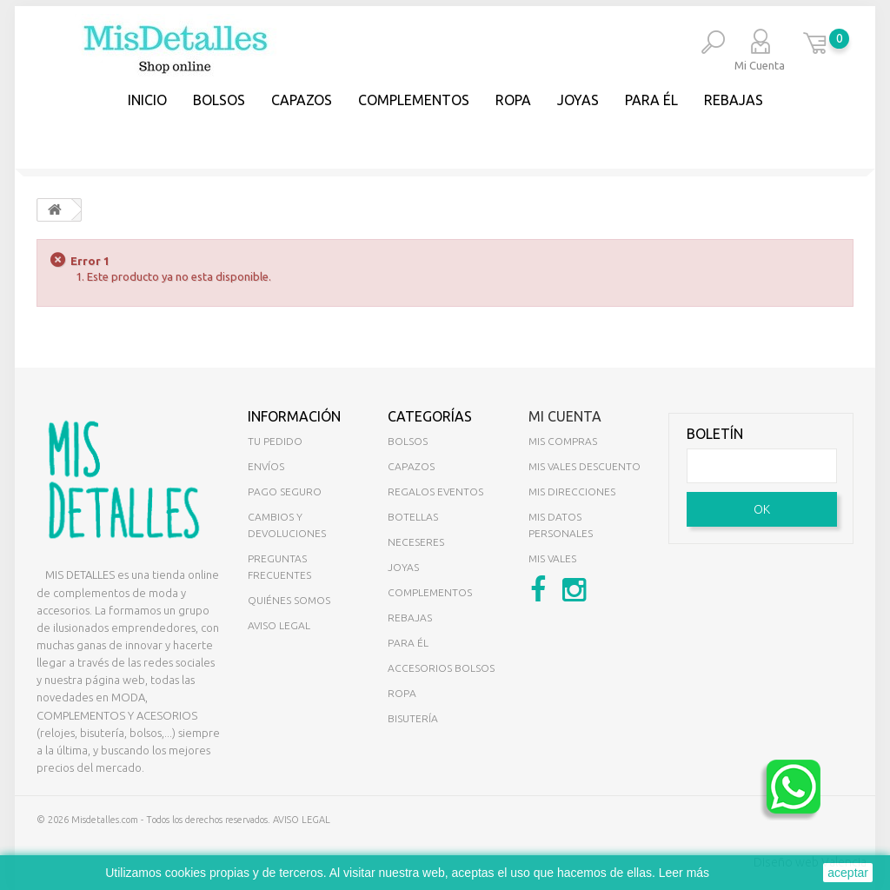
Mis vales (552, 558)
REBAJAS (733, 100)
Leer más (684, 873)
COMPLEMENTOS (413, 100)
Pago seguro (285, 491)
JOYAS (578, 100)
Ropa (513, 100)
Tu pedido (275, 441)
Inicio (147, 100)
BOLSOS (219, 100)
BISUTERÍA (413, 718)
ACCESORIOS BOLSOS (441, 668)
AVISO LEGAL (301, 819)
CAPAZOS (301, 100)
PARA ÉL (651, 100)
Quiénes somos (289, 600)
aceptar (847, 873)
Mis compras (562, 441)
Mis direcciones (571, 491)
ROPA (402, 693)
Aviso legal (279, 625)
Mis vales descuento (584, 466)
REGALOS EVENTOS (435, 491)
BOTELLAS (413, 516)
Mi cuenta (564, 416)
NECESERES (416, 542)
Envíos (266, 466)
